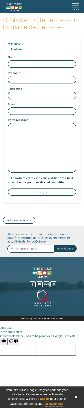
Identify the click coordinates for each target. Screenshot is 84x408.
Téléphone (15, 88)
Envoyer (42, 192)
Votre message (18, 120)
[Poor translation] (13, 341)
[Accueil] (14, 6)
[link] (14, 7)
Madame (17, 49)
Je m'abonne (65, 248)
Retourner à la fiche (19, 220)
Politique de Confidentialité (50, 318)
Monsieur (17, 44)
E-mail (12, 104)
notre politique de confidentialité (41, 182)
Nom (11, 57)
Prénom (13, 73)
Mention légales (28, 318)
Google (45, 398)
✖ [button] (76, 397)
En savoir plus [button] (53, 403)
